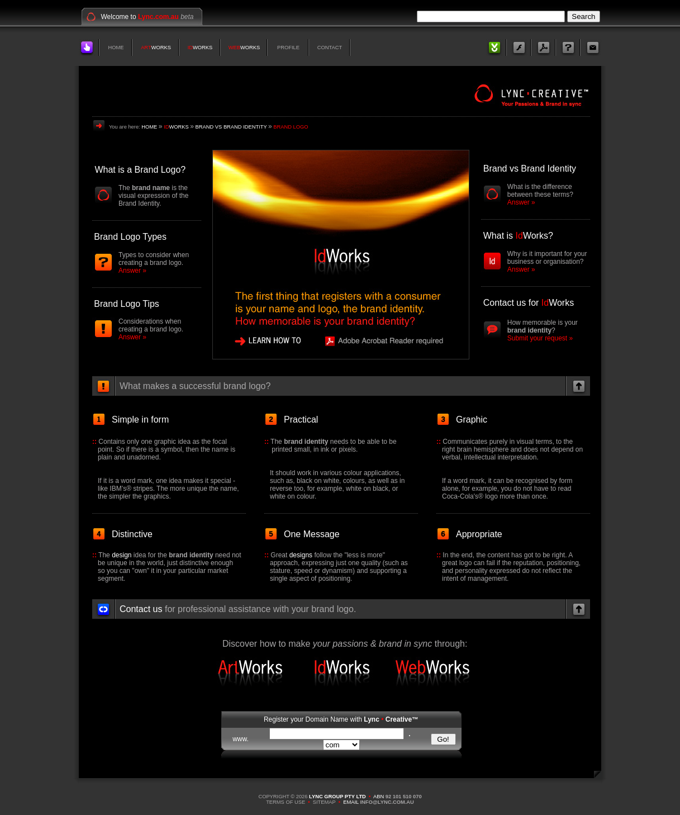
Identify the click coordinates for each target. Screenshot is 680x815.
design (121, 555)
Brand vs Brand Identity (529, 168)
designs (300, 555)
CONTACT (329, 47)
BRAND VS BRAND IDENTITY (231, 127)
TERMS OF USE (285, 802)
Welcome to (139, 17)
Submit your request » (540, 338)
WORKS (161, 47)
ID (190, 47)
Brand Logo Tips (126, 304)
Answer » (132, 270)
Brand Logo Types (130, 236)
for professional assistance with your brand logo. (238, 609)
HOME (116, 47)
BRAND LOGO (290, 127)
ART (146, 47)
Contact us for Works (528, 302)
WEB (234, 47)
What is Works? (518, 235)
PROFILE (288, 47)
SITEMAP (324, 802)
